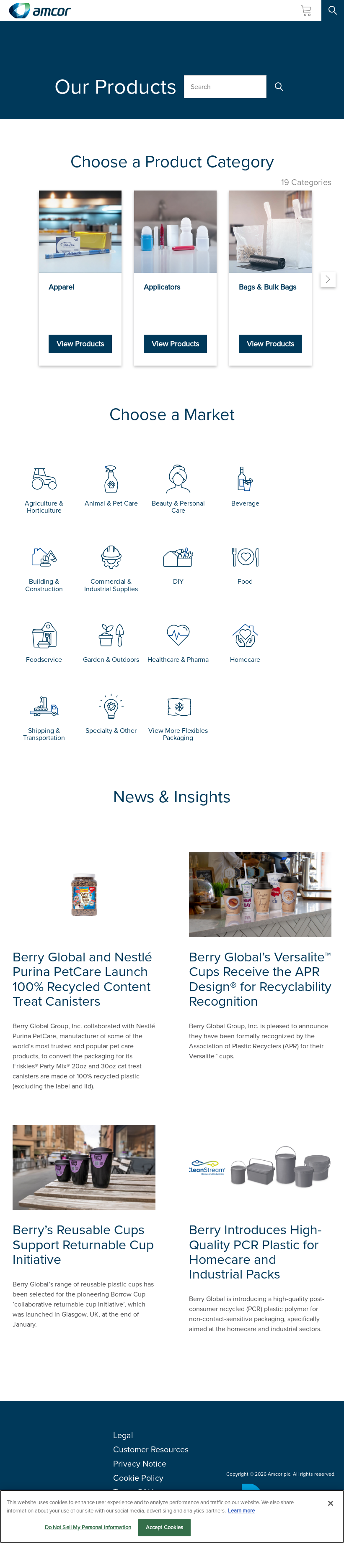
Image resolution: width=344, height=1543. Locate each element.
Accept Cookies (165, 1527)
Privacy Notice (139, 1463)
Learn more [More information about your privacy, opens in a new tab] (241, 1511)
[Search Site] (332, 10)
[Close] (330, 1503)
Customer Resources (151, 1449)
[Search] (278, 86)
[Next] (328, 279)
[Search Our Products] (225, 86)
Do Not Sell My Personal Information (88, 1527)
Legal (123, 1435)
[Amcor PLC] (39, 10)
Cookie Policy (138, 1478)
